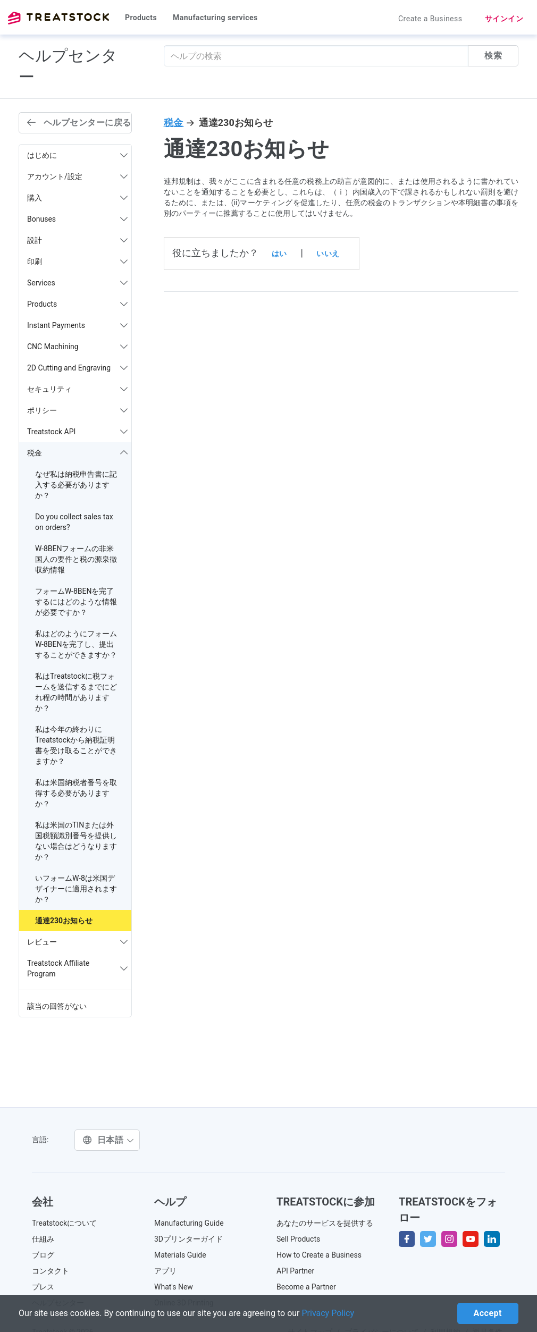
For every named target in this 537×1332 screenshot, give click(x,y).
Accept (488, 1313)
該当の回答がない (57, 1006)
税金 (174, 122)
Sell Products (298, 1239)
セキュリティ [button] (77, 389)
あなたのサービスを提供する (324, 1223)
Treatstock (58, 18)
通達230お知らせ (64, 920)
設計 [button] (77, 240)
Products (141, 17)
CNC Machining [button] (77, 346)
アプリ (165, 1271)
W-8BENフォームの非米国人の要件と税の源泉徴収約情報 (76, 559)
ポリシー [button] (77, 410)
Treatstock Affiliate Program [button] (77, 968)
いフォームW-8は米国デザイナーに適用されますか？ (76, 889)
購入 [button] (77, 197)
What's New (173, 1287)
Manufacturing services (215, 17)
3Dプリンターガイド (188, 1239)
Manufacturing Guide (189, 1223)
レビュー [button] (77, 942)
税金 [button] (77, 453)
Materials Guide (180, 1255)
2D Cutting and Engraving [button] (77, 368)
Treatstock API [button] (77, 431)
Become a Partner (306, 1287)
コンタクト (50, 1271)
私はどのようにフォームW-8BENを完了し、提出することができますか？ (76, 644)
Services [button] (77, 283)
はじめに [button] (77, 155)
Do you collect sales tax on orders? (74, 522)
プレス (43, 1287)
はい (279, 253)
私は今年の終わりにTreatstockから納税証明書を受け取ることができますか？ (76, 745)
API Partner (295, 1271)
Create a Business (430, 18)
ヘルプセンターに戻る (79, 122)
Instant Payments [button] (77, 325)
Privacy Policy (328, 1313)
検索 (493, 55)
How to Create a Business (319, 1255)
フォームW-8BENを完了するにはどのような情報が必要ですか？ (76, 602)
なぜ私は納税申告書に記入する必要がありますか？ (76, 485)
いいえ (328, 253)
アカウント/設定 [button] (77, 176)
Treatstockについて (64, 1223)
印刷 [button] (77, 261)
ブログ (43, 1255)
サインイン (504, 18)
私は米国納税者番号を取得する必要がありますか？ (76, 793)
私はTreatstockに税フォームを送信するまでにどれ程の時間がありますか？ (76, 692)
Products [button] (77, 304)
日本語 (108, 1140)
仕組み (43, 1239)
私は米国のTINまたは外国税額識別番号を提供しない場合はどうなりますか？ (76, 841)
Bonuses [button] (77, 219)
